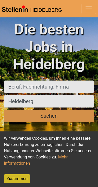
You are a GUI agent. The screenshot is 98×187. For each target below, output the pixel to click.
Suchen (48, 116)
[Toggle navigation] (88, 9)
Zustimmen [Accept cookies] (17, 178)
